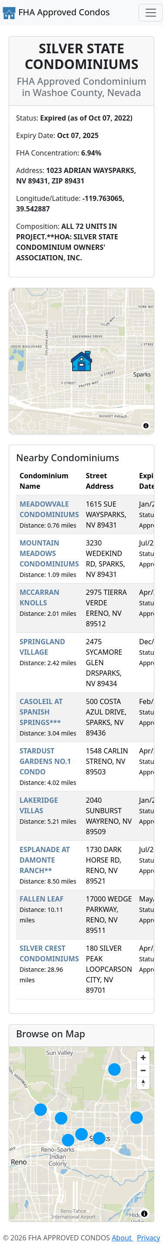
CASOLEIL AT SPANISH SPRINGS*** (41, 712)
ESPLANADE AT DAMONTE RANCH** (45, 860)
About (122, 1238)
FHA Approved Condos (56, 13)
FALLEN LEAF (41, 899)
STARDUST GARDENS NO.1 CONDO (45, 761)
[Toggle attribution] (144, 1214)
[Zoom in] (143, 1057)
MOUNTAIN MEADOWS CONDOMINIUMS (49, 553)
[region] (81, 1134)
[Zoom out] (143, 1070)
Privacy (148, 1238)
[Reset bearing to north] (143, 1083)
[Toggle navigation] (151, 12)
